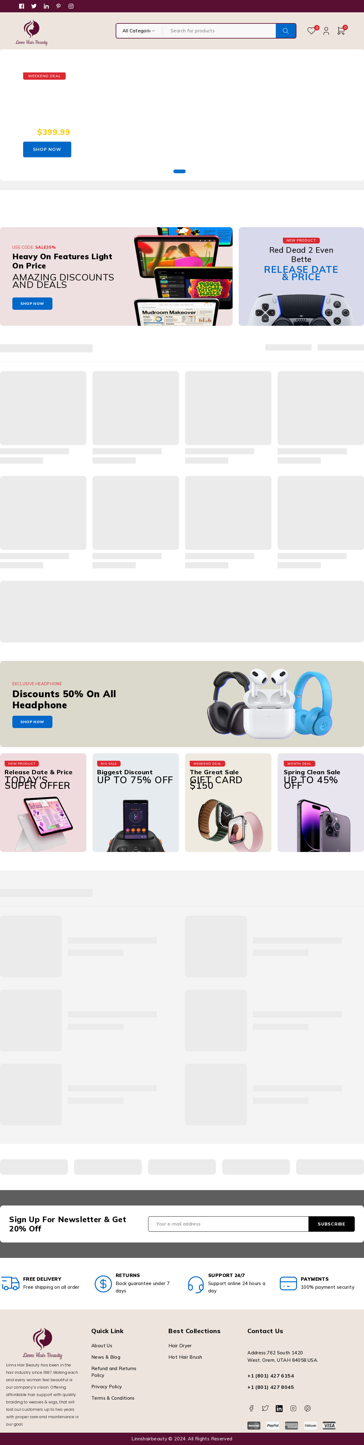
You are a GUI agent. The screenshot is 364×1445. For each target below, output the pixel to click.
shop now (32, 303)
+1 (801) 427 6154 (270, 1376)
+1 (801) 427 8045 (270, 1387)
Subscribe (331, 1224)
